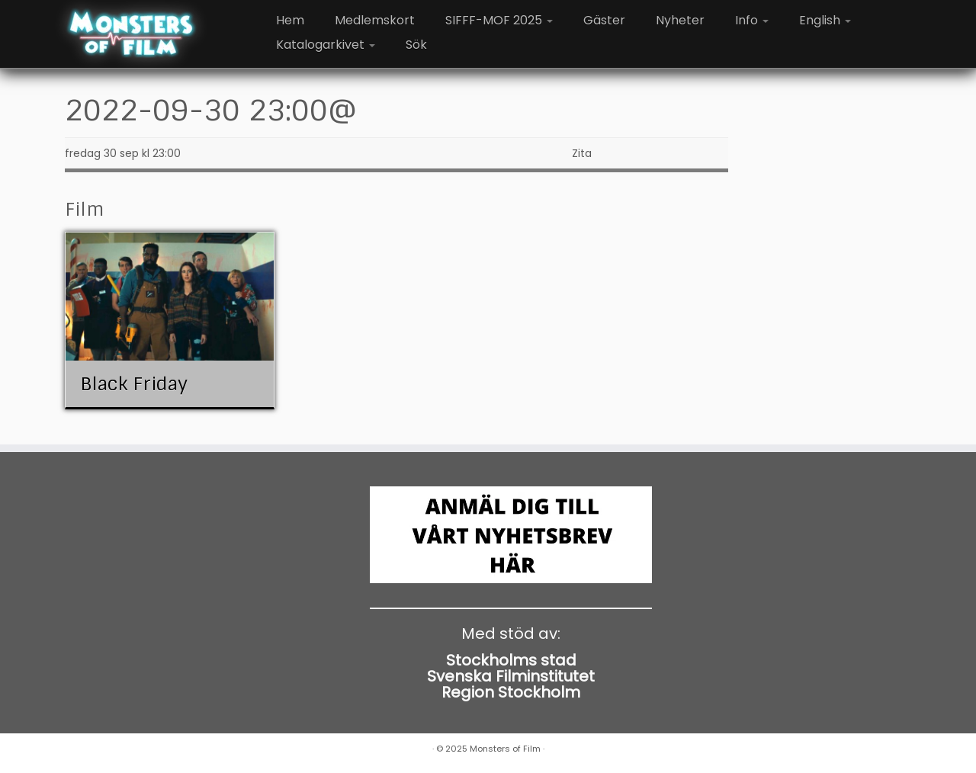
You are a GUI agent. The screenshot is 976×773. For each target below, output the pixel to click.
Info (752, 20)
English (825, 20)
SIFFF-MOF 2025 (499, 20)
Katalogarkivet (325, 44)
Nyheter (680, 20)
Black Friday (134, 384)
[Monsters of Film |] (131, 34)
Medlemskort (375, 20)
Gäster (604, 20)
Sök (416, 44)
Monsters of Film (505, 749)
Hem (290, 20)
